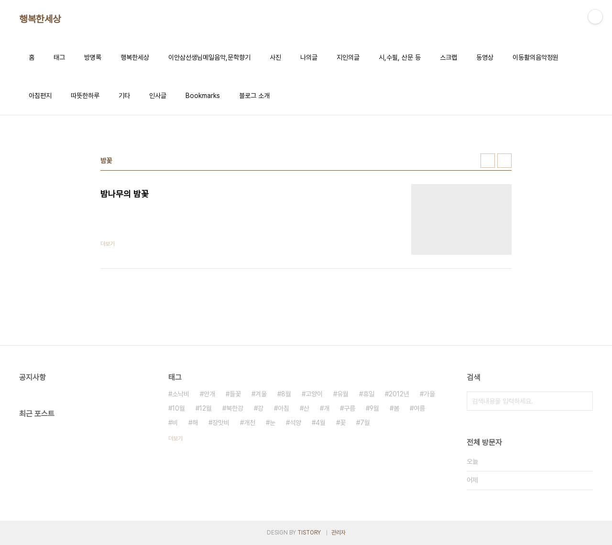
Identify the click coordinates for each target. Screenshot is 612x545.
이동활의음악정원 (535, 57)
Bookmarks (203, 95)
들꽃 (235, 394)
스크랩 (448, 57)
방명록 (92, 57)
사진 (275, 57)
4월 (321, 422)
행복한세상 (40, 19)
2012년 (399, 394)
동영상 (484, 57)
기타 (124, 95)
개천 (249, 422)
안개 (209, 394)
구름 (349, 408)
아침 (283, 408)
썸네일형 (488, 160)
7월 (365, 422)
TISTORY (309, 532)
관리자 (338, 532)
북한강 (234, 408)
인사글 (157, 95)
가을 (429, 394)
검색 (583, 401)
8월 (286, 394)
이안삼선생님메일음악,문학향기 (209, 57)
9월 (374, 408)
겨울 (261, 394)
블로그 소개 (254, 95)
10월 (178, 408)
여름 (419, 408)
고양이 (314, 394)
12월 (205, 408)
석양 (295, 422)
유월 (343, 394)
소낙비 (180, 394)
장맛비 (221, 422)
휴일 (368, 394)
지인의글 (348, 57)
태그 (59, 57)
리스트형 (504, 160)
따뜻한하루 (85, 95)
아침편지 (40, 95)
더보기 (175, 438)
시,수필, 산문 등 (400, 57)
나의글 (308, 57)
